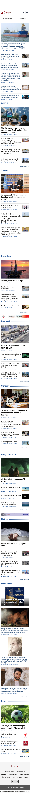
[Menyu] (27, 12)
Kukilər (26, 777)
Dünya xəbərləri (8, 454)
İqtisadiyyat (6, 256)
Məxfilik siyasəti (17, 777)
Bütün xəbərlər (24, 166)
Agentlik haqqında (9, 771)
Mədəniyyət (6, 584)
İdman (4, 701)
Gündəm (5, 386)
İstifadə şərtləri (6, 777)
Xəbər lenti (22, 18)
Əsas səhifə (7, 18)
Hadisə (4, 519)
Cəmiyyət (5, 321)
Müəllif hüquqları (24, 774)
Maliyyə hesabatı (21, 771)
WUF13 (4, 103)
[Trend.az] (6, 12)
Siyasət (4, 170)
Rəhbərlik (3, 774)
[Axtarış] (19, 12)
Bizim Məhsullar (13, 774)
